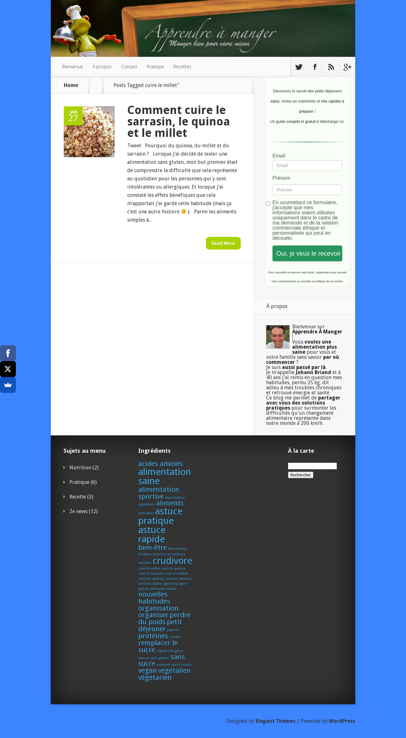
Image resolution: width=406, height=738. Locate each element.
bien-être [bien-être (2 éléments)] (152, 548)
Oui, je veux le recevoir (308, 253)
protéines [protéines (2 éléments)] (153, 636)
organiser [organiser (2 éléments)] (153, 615)
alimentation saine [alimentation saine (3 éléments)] (164, 476)
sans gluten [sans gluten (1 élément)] (159, 658)
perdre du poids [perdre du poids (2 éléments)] (164, 618)
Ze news (78, 511)
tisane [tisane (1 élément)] (186, 665)
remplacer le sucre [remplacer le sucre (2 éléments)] (158, 646)
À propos (102, 67)
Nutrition (80, 468)
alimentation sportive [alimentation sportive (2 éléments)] (158, 493)
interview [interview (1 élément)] (157, 589)
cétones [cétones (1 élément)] (144, 584)
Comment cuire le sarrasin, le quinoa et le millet (178, 121)
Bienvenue (72, 67)
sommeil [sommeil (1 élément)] (163, 665)
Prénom (281, 178)
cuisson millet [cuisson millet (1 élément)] (176, 574)
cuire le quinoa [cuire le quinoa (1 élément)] (173, 569)
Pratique (155, 67)
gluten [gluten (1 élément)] (143, 589)
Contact (129, 67)
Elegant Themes (275, 721)
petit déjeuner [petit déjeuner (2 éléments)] (160, 625)
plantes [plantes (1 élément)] (173, 630)
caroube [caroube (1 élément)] (144, 563)
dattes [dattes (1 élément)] (158, 584)
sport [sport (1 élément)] (175, 665)
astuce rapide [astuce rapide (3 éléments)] (152, 535)
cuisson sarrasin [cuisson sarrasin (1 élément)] (178, 579)
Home (71, 85)
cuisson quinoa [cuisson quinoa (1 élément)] (151, 579)
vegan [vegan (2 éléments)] (147, 670)
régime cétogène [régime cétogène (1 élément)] (169, 651)
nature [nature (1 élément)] (171, 589)
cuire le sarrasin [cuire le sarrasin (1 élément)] (151, 574)
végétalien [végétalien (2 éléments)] (174, 670)
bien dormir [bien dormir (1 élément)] (177, 549)
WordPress (342, 721)
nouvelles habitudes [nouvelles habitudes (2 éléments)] (154, 597)
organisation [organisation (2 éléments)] (158, 608)
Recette (77, 497)
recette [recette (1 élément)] (174, 637)
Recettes (182, 67)
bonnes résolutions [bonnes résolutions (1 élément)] (169, 554)
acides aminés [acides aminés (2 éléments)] (160, 464)
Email (278, 155)
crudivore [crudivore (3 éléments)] (172, 560)
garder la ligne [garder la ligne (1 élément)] (175, 584)
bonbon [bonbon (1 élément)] (145, 554)
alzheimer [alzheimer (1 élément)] (146, 513)
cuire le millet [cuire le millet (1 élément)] (149, 569)
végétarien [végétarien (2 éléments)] (155, 677)
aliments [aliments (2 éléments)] (170, 503)
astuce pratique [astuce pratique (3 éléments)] (160, 516)
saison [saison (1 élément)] (143, 658)
